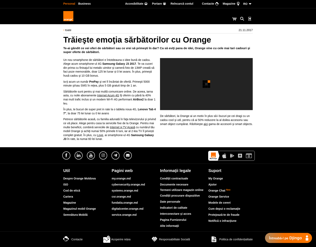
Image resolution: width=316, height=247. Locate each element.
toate (67, 30)
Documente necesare (174, 184)
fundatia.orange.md (125, 202)
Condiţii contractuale (174, 178)
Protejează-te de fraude (223, 214)
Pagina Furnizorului (173, 219)
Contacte (73, 239)
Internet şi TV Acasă (122, 127)
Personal (69, 3)
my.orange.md (121, 178)
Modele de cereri (219, 202)
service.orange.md (124, 214)
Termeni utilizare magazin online (181, 190)
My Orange (215, 178)
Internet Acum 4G (108, 95)
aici (206, 124)
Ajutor (212, 184)
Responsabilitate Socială (170, 239)
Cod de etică (71, 190)
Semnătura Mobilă (75, 214)
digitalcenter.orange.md (127, 208)
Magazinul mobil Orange (79, 208)
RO (245, 3)
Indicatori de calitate (173, 207)
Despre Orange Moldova (79, 178)
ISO (65, 184)
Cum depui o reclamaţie (224, 208)
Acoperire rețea (117, 239)
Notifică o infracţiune (222, 220)
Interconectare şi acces (175, 213)
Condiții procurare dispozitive (180, 195)
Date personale (170, 201)
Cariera (68, 196)
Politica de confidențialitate (231, 239)
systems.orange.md (125, 190)
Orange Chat (219, 190)
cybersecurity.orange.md (128, 184)
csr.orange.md (121, 196)
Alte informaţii (169, 225)
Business (84, 3)
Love (100, 135)
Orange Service (218, 196)
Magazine (69, 202)
